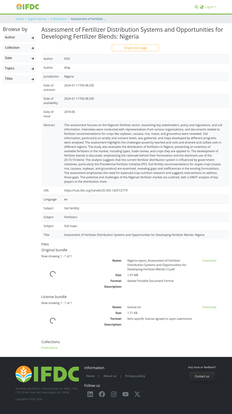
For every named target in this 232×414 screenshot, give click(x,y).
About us (109, 376)
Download (209, 261)
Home (20, 19)
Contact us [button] (202, 376)
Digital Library (37, 19)
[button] (202, 7)
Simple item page (135, 48)
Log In (210, 7)
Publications (59, 19)
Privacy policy (135, 376)
